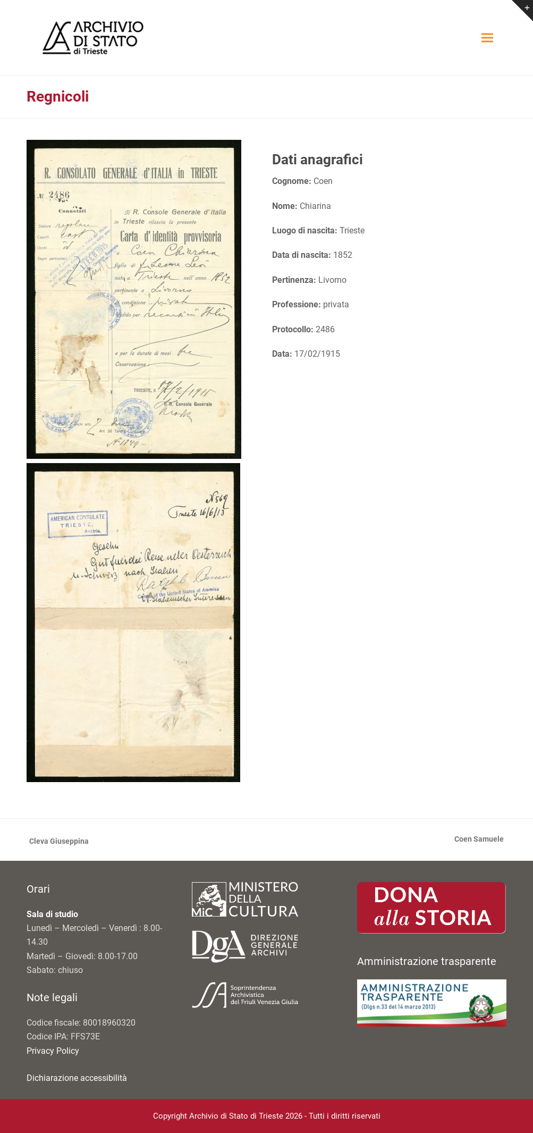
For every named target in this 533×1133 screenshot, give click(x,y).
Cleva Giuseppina (58, 842)
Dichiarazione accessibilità (77, 1078)
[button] (487, 38)
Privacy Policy (53, 1051)
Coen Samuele (479, 840)
